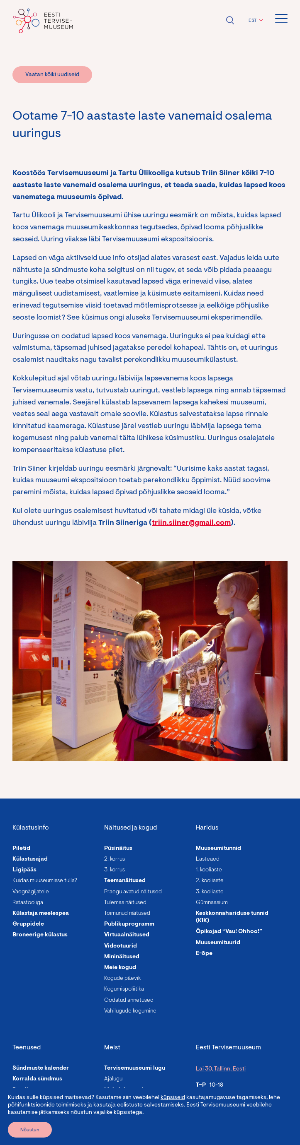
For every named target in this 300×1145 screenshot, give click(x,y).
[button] (254, 20)
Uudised (115, 1101)
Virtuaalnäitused (126, 935)
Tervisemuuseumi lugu (134, 1068)
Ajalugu (113, 1079)
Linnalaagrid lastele (39, 1112)
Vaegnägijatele (30, 892)
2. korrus (114, 859)
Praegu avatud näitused (133, 892)
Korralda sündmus (37, 1079)
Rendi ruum (28, 1090)
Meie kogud (120, 968)
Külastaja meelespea (40, 913)
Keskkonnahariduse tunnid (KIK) (232, 917)
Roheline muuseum (130, 1133)
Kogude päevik (122, 978)
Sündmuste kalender (40, 1068)
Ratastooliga (27, 903)
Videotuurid (120, 946)
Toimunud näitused (127, 913)
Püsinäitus (118, 849)
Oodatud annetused (129, 1000)
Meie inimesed (124, 1090)
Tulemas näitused (125, 903)
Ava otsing (230, 20)
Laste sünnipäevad (38, 1133)
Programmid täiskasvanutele (52, 1101)
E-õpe (204, 954)
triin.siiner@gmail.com (191, 523)
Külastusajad (30, 859)
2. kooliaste (210, 881)
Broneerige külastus (40, 935)
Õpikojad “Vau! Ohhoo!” (229, 932)
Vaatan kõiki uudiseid (52, 75)
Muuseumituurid (218, 943)
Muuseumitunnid (218, 849)
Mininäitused (121, 957)
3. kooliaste (210, 892)
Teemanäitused (125, 881)
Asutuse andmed (127, 1112)
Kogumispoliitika (124, 989)
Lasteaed (208, 859)
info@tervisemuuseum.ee (228, 1120)
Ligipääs (24, 870)
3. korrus (114, 870)
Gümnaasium (212, 903)
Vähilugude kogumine (130, 1011)
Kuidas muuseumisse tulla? (44, 881)
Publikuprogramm (129, 924)
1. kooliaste (209, 870)
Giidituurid (27, 1123)
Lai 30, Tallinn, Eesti (221, 1069)
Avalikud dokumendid (134, 1123)
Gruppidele (28, 924)
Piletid (21, 849)
